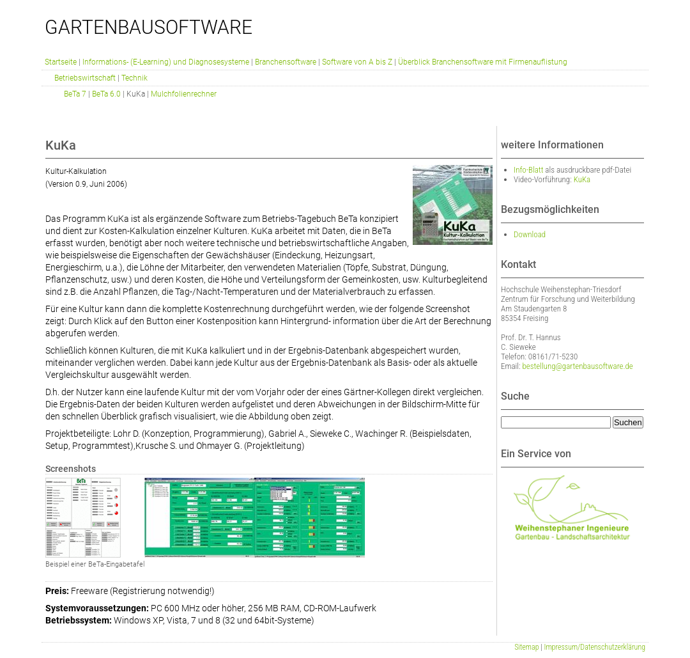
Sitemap (526, 647)
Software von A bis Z (357, 62)
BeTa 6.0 (106, 94)
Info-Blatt (528, 170)
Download (530, 234)
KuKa (582, 179)
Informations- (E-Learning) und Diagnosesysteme (165, 62)
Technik (134, 78)
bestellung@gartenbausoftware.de (578, 366)
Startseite (61, 62)
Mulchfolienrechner (184, 94)
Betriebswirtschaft (85, 78)
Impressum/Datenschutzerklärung (594, 647)
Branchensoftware (285, 62)
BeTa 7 (75, 94)
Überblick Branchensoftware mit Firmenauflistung (482, 62)
